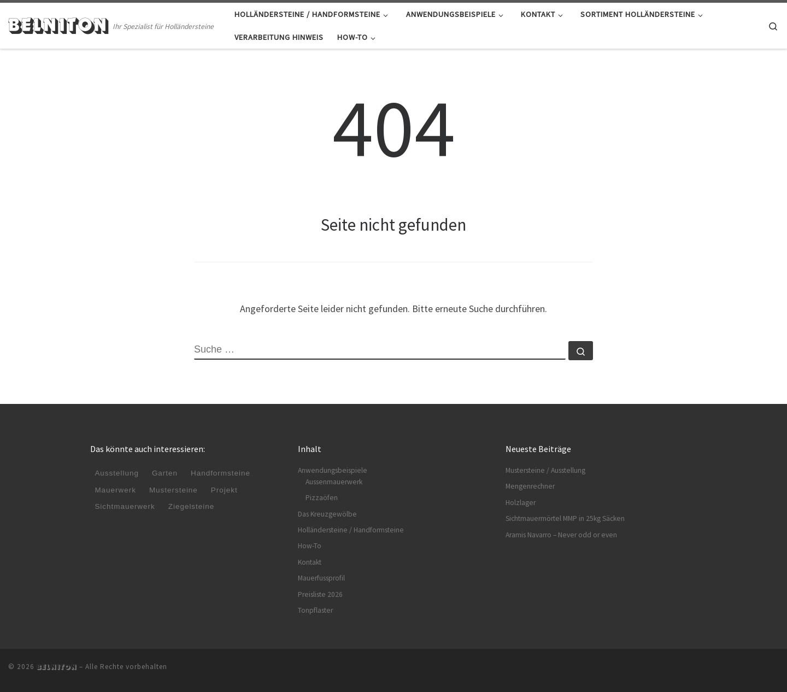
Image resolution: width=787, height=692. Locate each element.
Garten (165, 474)
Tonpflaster (315, 610)
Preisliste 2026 (320, 594)
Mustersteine (173, 490)
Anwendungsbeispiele (332, 470)
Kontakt (309, 562)
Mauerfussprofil (321, 578)
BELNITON (57, 667)
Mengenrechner (530, 486)
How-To (309, 545)
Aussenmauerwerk (334, 481)
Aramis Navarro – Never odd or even (561, 534)
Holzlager (521, 502)
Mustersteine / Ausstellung (545, 470)
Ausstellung (117, 474)
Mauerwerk (115, 490)
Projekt (225, 490)
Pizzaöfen (322, 497)
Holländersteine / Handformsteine (351, 530)
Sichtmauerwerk (125, 506)
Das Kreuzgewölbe (327, 514)
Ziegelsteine (191, 506)
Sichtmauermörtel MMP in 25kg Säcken (565, 518)
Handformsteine (221, 474)
